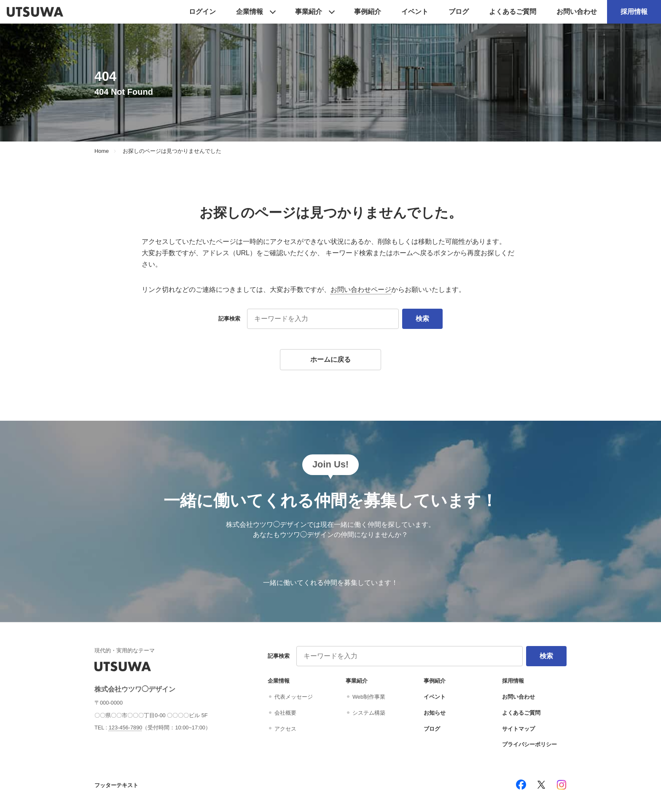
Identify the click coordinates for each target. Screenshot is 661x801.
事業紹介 (308, 11)
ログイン (202, 11)
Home (101, 151)
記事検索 (229, 318)
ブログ (459, 11)
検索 (422, 318)
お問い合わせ (576, 11)
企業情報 (249, 11)
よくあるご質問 (512, 11)
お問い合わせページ (360, 289)
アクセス (285, 729)
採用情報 (634, 11)
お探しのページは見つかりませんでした (172, 151)
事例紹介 (367, 11)
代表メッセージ (293, 697)
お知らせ (435, 713)
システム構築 (368, 713)
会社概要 (285, 713)
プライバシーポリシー (529, 744)
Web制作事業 (368, 697)
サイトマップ (518, 729)
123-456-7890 (125, 727)
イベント (414, 11)
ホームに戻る (330, 359)
